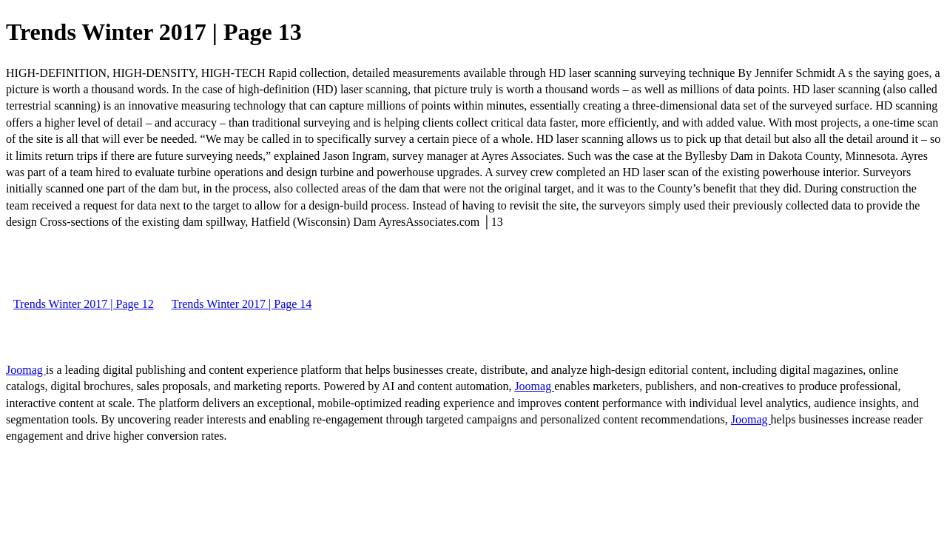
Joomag (26, 369)
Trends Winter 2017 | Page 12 (83, 304)
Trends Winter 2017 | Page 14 (242, 304)
